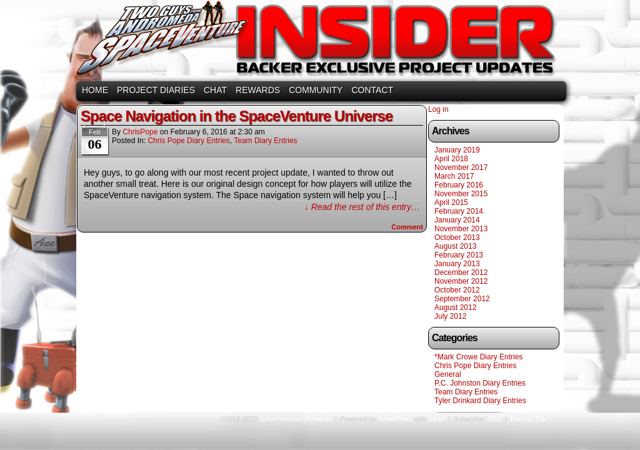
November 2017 (461, 167)
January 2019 (457, 150)
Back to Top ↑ (530, 418)
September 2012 (462, 298)
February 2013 (458, 255)
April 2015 (451, 202)
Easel (437, 418)
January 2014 (457, 220)
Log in (438, 109)
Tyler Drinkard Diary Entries (480, 400)
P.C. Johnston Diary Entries (480, 383)
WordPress (395, 418)
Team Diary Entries (265, 140)
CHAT (215, 90)
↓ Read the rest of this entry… (362, 207)
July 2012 (450, 316)
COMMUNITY (315, 90)
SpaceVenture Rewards (318, 42)
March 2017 (454, 176)
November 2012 (461, 281)
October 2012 (457, 290)
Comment (407, 227)
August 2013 (455, 246)
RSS (495, 418)
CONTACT (372, 90)
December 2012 (461, 272)
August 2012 (455, 307)
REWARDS (258, 90)
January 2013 (457, 263)
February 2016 (458, 185)
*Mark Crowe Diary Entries (478, 356)
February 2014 (458, 211)
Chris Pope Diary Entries (188, 140)
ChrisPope (140, 132)
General (447, 374)
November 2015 (461, 193)
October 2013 (457, 237)
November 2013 (461, 228)
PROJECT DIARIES (156, 90)
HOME (95, 90)
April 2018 (451, 158)
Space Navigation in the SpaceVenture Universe (236, 116)
